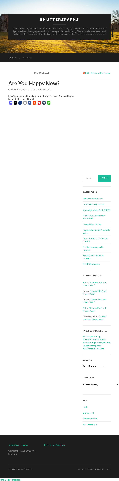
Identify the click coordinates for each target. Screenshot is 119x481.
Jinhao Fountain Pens (93, 198)
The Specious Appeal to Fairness (93, 248)
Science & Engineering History (96, 342)
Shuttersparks (59, 19)
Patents (26, 58)
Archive (12, 58)
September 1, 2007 (17, 90)
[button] (10, 103)
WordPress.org (90, 424)
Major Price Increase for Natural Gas (94, 217)
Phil (33, 90)
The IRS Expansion (91, 264)
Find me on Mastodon (54, 445)
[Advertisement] (97, 125)
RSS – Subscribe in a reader (97, 73)
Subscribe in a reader (18, 445)
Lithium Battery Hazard (93, 204)
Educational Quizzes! (92, 345)
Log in (85, 407)
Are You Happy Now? (34, 83)
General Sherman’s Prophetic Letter (96, 231)
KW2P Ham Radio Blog (93, 348)
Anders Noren (96, 469)
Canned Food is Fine (92, 224)
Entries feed (88, 412)
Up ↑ (108, 469)
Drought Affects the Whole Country (95, 239)
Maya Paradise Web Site (94, 339)
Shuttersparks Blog (91, 336)
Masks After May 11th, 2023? (96, 210)
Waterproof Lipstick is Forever (93, 257)
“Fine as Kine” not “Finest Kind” (94, 283)
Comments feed (90, 418)
